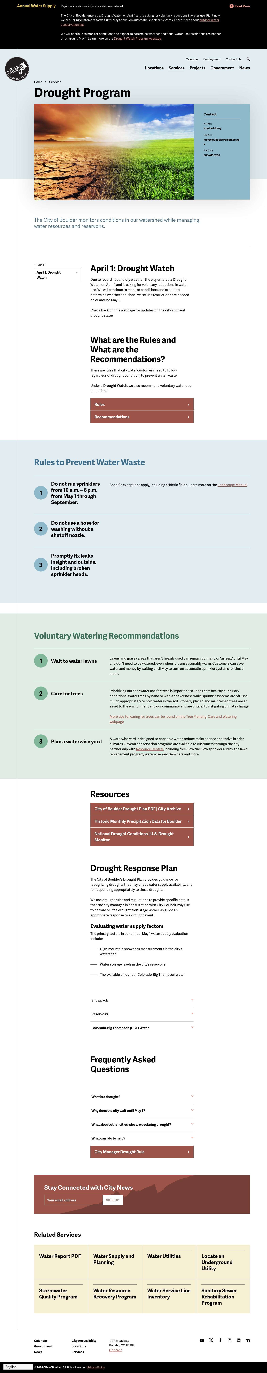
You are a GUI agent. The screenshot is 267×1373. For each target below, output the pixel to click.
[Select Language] (18, 1367)
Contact (115, 1350)
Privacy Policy (96, 1367)
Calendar (192, 59)
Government (222, 68)
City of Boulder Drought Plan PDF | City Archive (138, 809)
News (244, 68)
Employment (212, 59)
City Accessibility (84, 1340)
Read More (242, 6)
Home (38, 82)
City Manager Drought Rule (120, 1152)
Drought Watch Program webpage (137, 38)
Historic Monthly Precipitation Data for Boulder (138, 821)
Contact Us (233, 59)
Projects (197, 68)
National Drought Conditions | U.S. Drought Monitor (134, 837)
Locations (154, 68)
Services (177, 68)
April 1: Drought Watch (49, 275)
